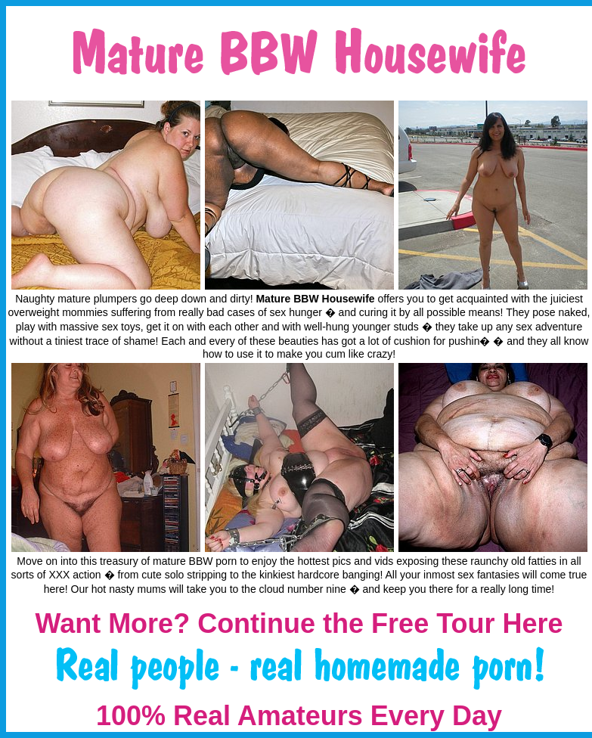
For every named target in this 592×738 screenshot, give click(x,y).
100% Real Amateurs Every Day (299, 715)
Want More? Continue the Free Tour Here (299, 623)
